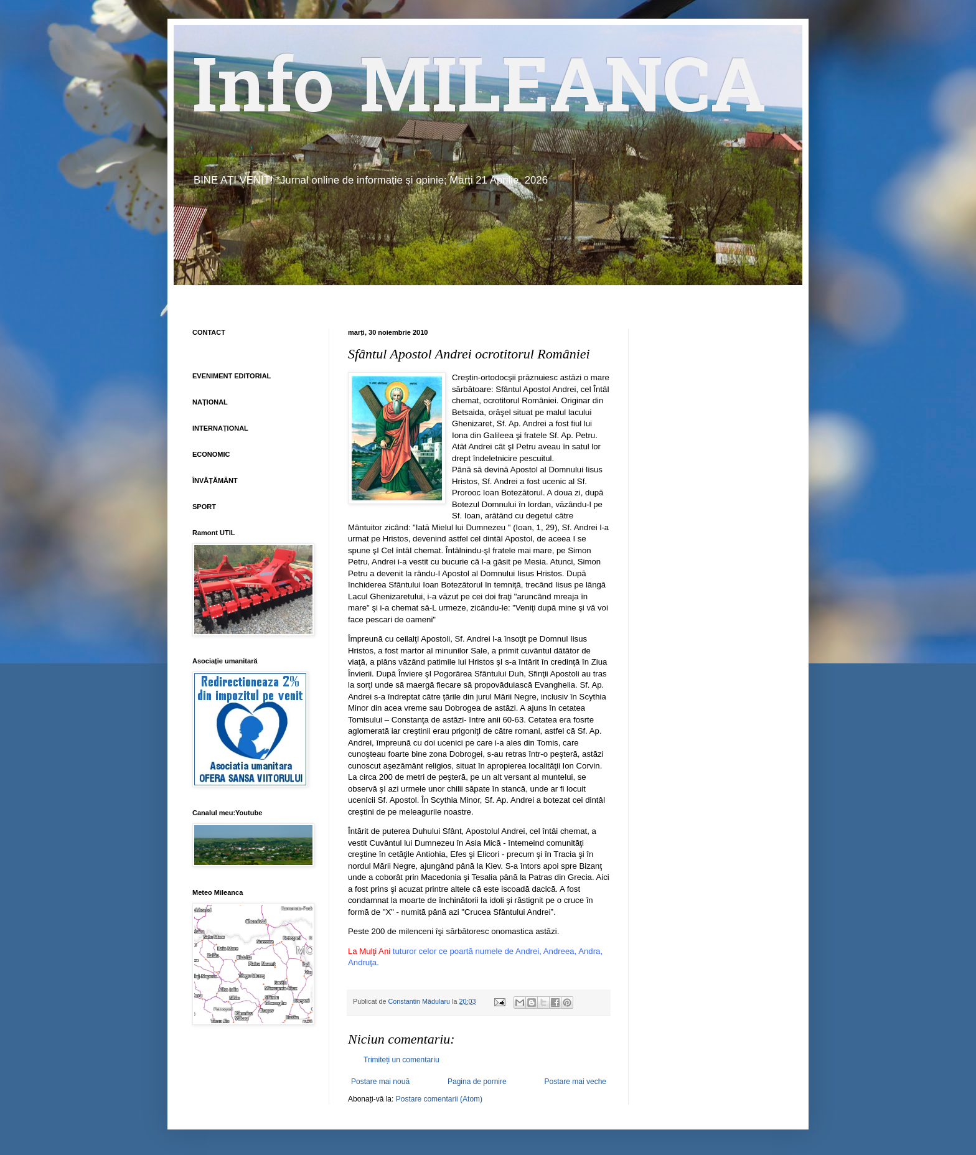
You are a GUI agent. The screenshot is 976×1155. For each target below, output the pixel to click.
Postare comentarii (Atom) (439, 1099)
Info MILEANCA (479, 93)
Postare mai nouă (380, 1081)
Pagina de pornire (477, 1081)
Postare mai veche (575, 1081)
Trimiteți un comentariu (401, 1059)
